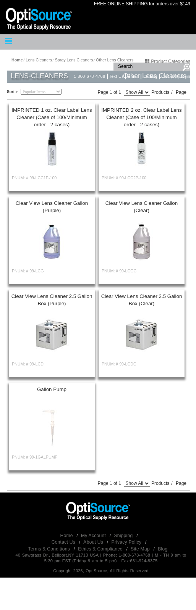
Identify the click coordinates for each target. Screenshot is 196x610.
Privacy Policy (127, 542)
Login (185, 76)
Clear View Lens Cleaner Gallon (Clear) (141, 206)
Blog (162, 549)
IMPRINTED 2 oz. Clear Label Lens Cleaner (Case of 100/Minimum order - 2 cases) (141, 117)
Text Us (116, 76)
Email (133, 76)
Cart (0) (169, 76)
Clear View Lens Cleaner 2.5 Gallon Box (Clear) (141, 299)
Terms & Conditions (49, 549)
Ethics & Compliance (101, 549)
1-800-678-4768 (89, 76)
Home (67, 535)
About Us (93, 542)
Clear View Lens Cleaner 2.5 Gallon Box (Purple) (51, 299)
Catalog (150, 76)
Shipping (124, 535)
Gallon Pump (51, 389)
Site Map (141, 549)
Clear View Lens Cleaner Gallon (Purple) (52, 206)
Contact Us (64, 542)
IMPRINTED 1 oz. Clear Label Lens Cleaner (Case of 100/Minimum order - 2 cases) (51, 117)
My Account (94, 535)
